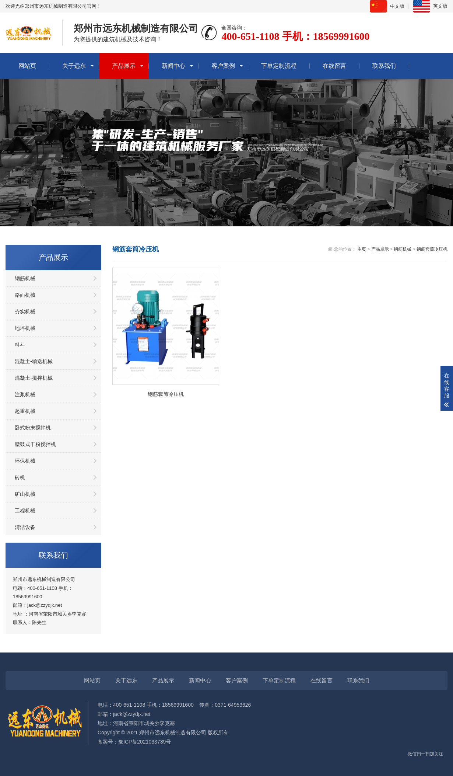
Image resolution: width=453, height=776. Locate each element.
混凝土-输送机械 (34, 361)
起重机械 (25, 411)
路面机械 (25, 295)
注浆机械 (25, 394)
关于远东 (74, 66)
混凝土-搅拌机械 (34, 378)
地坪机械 (25, 328)
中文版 (397, 6)
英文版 (440, 6)
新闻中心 (173, 66)
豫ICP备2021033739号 (144, 742)
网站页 (27, 66)
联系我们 (384, 66)
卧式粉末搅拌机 (33, 428)
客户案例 (223, 66)
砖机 (20, 477)
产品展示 (124, 66)
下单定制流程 (278, 66)
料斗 (20, 345)
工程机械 (25, 511)
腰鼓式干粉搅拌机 (35, 444)
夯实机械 (25, 311)
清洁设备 (25, 527)
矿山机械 (25, 494)
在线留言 (334, 66)
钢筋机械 (25, 278)
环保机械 (25, 461)
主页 (361, 249)
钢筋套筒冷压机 (432, 249)
